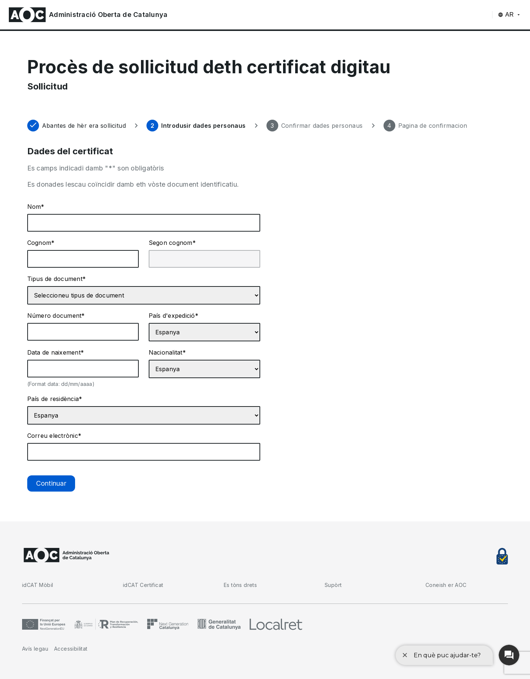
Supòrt (333, 585)
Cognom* (41, 242)
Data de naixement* (55, 352)
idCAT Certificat (143, 585)
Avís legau (35, 648)
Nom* (36, 206)
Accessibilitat (71, 648)
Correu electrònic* (54, 435)
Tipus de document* (56, 278)
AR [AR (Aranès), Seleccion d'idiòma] (509, 14)
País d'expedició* (173, 315)
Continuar (51, 483)
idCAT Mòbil (37, 585)
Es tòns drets (240, 585)
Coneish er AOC (446, 585)
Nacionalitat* (167, 352)
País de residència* (54, 398)
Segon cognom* (172, 242)
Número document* (56, 315)
